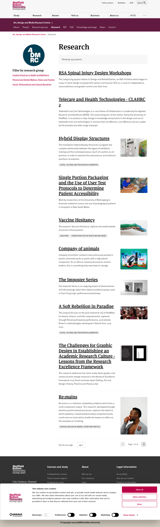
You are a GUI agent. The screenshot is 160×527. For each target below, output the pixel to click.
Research (37, 15)
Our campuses (88, 478)
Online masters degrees (57, 478)
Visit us (74, 15)
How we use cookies (125, 478)
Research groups (40, 27)
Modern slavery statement (127, 490)
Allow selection (139, 504)
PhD (72, 27)
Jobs (84, 486)
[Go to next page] (143, 444)
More (137, 15)
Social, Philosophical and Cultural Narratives (32, 84)
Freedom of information (126, 482)
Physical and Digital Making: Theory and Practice (34, 79)
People (26, 27)
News (102, 27)
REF (65, 27)
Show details (129, 522)
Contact (112, 27)
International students (56, 486)
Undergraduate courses (57, 474)
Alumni (55, 15)
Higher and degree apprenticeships (62, 490)
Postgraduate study (55, 482)
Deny (139, 511)
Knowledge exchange (87, 27)
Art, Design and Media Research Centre (33, 22)
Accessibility (122, 474)
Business (95, 15)
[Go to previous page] (122, 444)
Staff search (87, 490)
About (16, 27)
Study (16, 15)
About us (114, 15)
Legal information (124, 486)
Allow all (139, 497)
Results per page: (66, 444)
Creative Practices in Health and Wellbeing (31, 75)
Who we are (87, 474)
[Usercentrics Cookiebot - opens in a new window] (16, 522)
